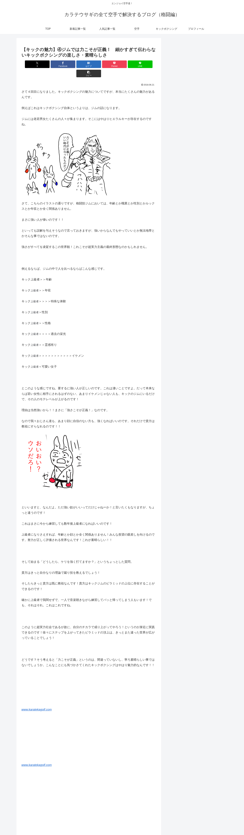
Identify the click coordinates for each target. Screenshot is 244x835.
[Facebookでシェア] (55, 64)
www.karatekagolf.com (37, 700)
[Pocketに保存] (100, 64)
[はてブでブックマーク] (77, 64)
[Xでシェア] (32, 64)
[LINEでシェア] (122, 64)
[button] (145, 64)
